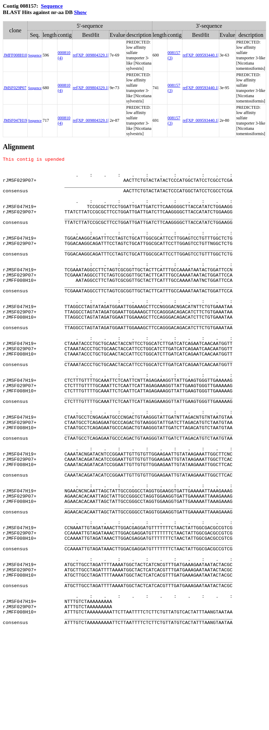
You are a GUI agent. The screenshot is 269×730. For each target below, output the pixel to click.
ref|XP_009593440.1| (201, 55)
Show (80, 12)
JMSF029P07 (15, 87)
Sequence (52, 6)
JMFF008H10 (15, 55)
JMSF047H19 (15, 120)
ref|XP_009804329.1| (91, 55)
